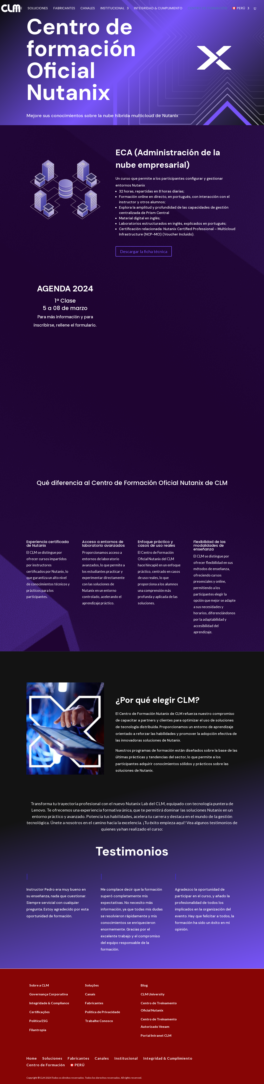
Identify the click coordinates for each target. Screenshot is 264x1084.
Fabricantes (64, 9)
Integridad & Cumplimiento (158, 9)
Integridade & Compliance (49, 1003)
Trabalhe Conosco (99, 1021)
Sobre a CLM (39, 985)
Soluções (92, 985)
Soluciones (38, 9)
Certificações (39, 1012)
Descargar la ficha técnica (143, 251)
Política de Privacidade (102, 1012)
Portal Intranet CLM (156, 1035)
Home (17, 9)
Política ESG (38, 1021)
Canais (90, 994)
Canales (87, 9)
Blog (144, 985)
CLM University (153, 994)
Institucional (112, 9)
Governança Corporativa (48, 994)
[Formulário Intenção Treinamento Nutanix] (176, 365)
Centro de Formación (207, 9)
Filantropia (37, 1030)
